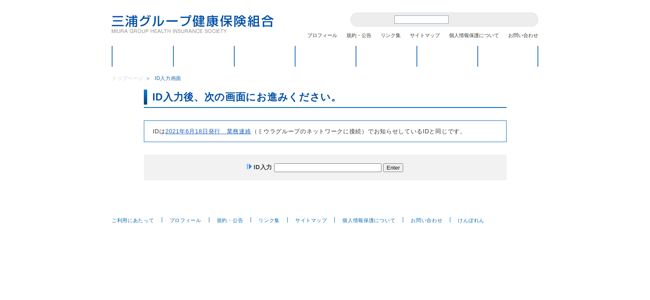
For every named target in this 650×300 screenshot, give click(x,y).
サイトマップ (425, 35)
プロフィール (322, 35)
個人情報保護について (474, 35)
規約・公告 (358, 35)
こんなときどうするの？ (265, 56)
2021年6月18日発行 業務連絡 (208, 131)
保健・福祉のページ (325, 56)
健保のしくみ (204, 56)
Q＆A (447, 56)
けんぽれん (471, 220)
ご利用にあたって (133, 220)
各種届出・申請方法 (386, 56)
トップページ (142, 56)
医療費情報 (508, 56)
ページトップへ (520, 203)
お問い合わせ (523, 35)
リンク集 (391, 35)
